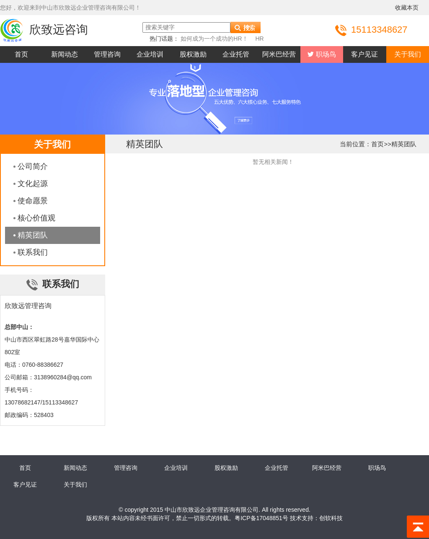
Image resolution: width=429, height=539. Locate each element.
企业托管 (235, 54)
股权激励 (193, 54)
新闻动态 (64, 54)
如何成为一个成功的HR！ (214, 38)
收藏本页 (407, 7)
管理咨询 (107, 54)
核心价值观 (36, 218)
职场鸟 (325, 54)
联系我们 (33, 252)
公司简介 (33, 166)
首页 (21, 54)
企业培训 (150, 54)
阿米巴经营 (279, 54)
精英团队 (33, 235)
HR (259, 38)
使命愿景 (33, 201)
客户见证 (364, 54)
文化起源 (33, 183)
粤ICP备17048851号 (261, 518)
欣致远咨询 (44, 29)
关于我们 (407, 54)
